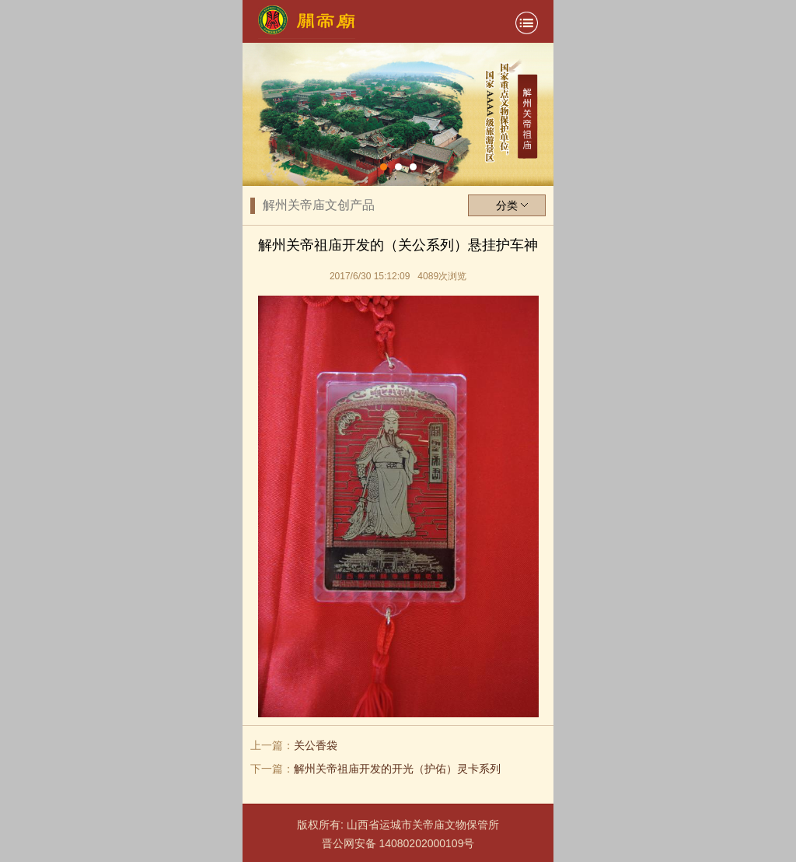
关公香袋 (315, 745)
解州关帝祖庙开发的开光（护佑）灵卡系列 (397, 768)
